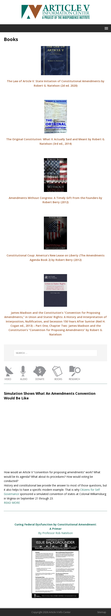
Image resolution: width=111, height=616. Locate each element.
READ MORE (12, 502)
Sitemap (101, 612)
